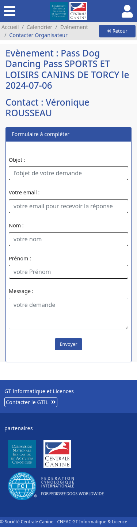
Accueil (10, 26)
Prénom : (20, 258)
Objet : (17, 159)
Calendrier (39, 26)
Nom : (16, 225)
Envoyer (68, 344)
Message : (21, 291)
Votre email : (24, 192)
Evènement (74, 26)
